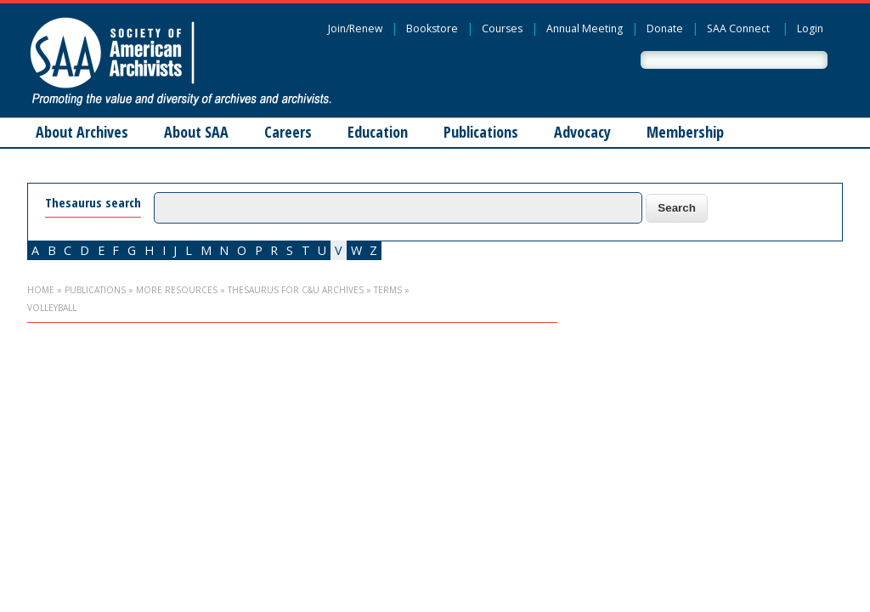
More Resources (177, 290)
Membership (685, 132)
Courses (502, 28)
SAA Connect (738, 28)
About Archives (82, 132)
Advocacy (582, 132)
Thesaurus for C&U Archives (296, 290)
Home (40, 290)
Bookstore (432, 28)
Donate (665, 28)
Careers (288, 132)
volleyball (51, 308)
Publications (480, 132)
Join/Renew (355, 28)
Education (377, 132)
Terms (388, 290)
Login (810, 28)
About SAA (196, 132)
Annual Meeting (584, 28)
